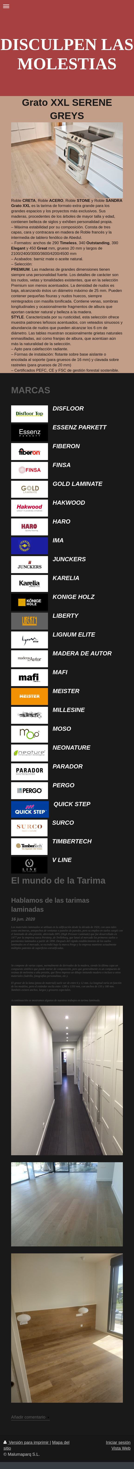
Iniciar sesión (118, 1442)
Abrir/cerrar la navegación (67, 6)
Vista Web (121, 1448)
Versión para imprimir (26, 1442)
